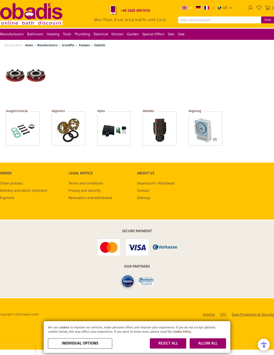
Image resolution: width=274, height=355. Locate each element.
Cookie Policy (182, 332)
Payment (7, 197)
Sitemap (143, 197)
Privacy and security (84, 190)
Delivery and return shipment (23, 190)
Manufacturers (47, 45)
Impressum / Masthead (155, 183)
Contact (143, 190)
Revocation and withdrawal (90, 197)
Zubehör (100, 45)
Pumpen (85, 45)
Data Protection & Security (253, 314)
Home (29, 45)
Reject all (168, 343)
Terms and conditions (85, 183)
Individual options (80, 343)
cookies (64, 327)
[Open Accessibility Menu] (264, 345)
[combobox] (219, 19)
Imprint (209, 314)
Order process (11, 183)
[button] (225, 7)
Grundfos (68, 45)
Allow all (207, 343)
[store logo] (31, 14)
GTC (223, 314)
